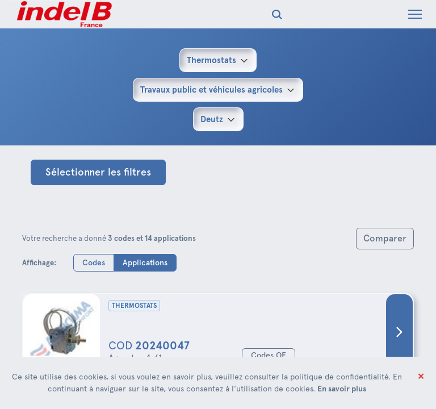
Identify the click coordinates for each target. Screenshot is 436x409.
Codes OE (268, 355)
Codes (93, 262)
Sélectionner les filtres (98, 172)
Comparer (384, 238)
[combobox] (218, 60)
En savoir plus (341, 388)
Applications (145, 262)
